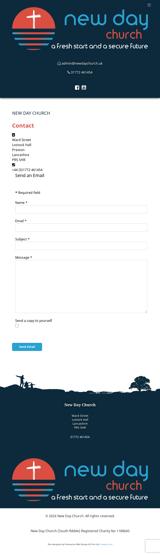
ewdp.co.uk (106, 544)
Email (21, 221)
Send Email (27, 347)
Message (23, 257)
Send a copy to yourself (33, 320)
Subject (22, 239)
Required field (27, 192)
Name (21, 202)
